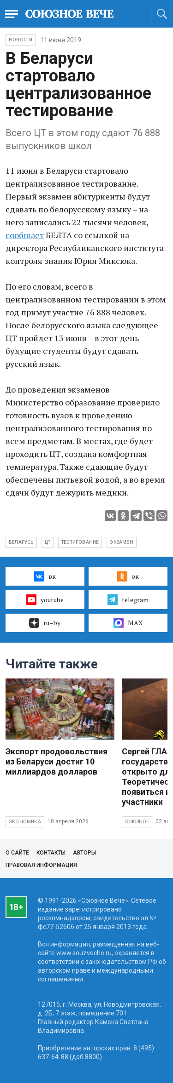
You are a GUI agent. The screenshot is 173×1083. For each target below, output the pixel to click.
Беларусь (21, 542)
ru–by (44, 623)
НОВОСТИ (20, 39)
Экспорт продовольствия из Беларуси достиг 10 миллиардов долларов (56, 761)
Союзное (137, 821)
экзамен (121, 542)
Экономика (25, 821)
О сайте (17, 852)
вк (45, 576)
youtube (45, 599)
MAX (128, 623)
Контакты (51, 852)
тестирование (80, 542)
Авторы (84, 852)
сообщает (25, 234)
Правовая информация (41, 865)
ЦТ (47, 542)
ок (128, 576)
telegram (128, 599)
